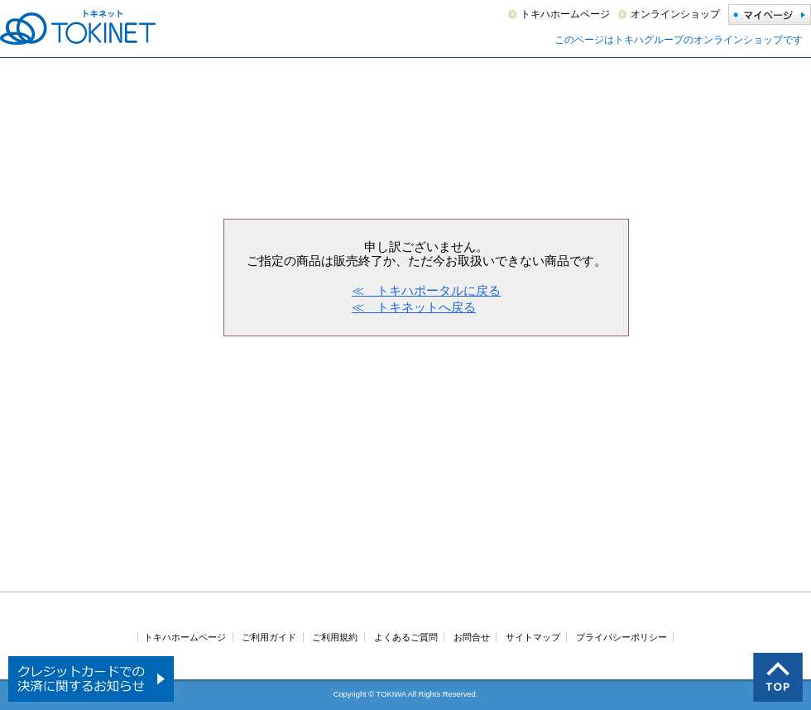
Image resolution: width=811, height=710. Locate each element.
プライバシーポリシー (621, 637)
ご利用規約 (335, 637)
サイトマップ (533, 637)
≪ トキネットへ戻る (414, 307)
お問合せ (471, 637)
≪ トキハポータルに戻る (426, 290)
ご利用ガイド (269, 637)
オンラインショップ (675, 14)
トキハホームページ (565, 14)
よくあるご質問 (406, 637)
